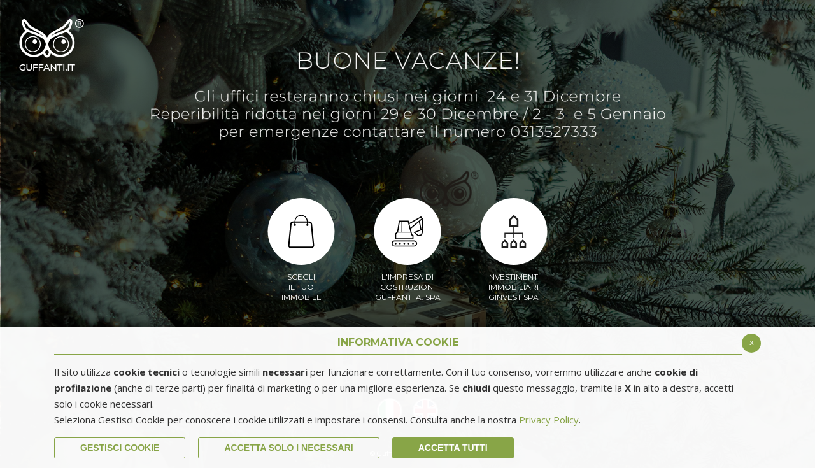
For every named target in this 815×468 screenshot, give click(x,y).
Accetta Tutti (453, 448)
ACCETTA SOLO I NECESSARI (288, 448)
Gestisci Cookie (119, 448)
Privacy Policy (549, 419)
